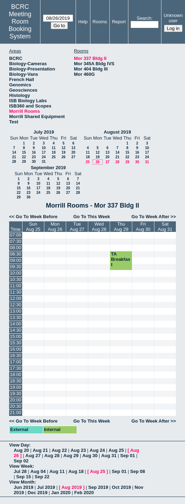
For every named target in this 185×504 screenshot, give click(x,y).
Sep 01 (127, 455)
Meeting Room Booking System (20, 25)
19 (63, 152)
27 (73, 157)
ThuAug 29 (121, 226)
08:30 (15, 254)
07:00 (15, 235)
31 (44, 162)
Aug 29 (70, 455)
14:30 (15, 330)
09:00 (15, 260)
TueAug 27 (77, 226)
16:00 (15, 349)
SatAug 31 (165, 226)
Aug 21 (40, 450)
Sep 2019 (98, 487)
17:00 (15, 361)
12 (63, 148)
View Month (21, 482)
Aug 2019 (72, 487)
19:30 (15, 393)
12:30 (15, 304)
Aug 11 (56, 471)
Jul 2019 (46, 487)
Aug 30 (89, 455)
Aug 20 (21, 450)
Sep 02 (21, 460)
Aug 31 (108, 455)
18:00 (15, 374)
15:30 (15, 342)
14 (14, 152)
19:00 (15, 387)
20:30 (15, 406)
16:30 (15, 355)
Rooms (99, 21)
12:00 (15, 298)
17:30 (15, 368)
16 (34, 152)
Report (119, 21)
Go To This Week (91, 216)
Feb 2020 (84, 492)
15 (24, 152)
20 (73, 152)
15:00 (15, 336)
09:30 (15, 266)
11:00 (15, 285)
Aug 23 (78, 450)
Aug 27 (32, 455)
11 (54, 148)
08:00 (15, 247)
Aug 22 (59, 450)
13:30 (15, 317)
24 (44, 157)
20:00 (15, 399)
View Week (21, 466)
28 (14, 162)
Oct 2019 (121, 487)
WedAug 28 (99, 226)
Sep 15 (23, 476)
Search (144, 18)
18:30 (15, 380)
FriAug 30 (143, 226)
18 (54, 152)
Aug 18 (75, 471)
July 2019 (43, 132)
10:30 (15, 279)
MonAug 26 (55, 226)
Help (83, 21)
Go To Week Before (37, 216)
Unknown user (173, 18)
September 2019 (48, 167)
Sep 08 (137, 471)
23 (34, 157)
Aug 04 (37, 471)
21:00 (15, 412)
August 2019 (117, 132)
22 (24, 157)
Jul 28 (20, 471)
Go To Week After (150, 216)
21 (14, 157)
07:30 (15, 241)
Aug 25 (116, 450)
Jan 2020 (61, 492)
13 (73, 148)
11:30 (15, 292)
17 (44, 152)
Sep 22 (42, 476)
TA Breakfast (120, 259)
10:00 (15, 273)
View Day (19, 445)
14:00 (15, 323)
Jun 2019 (23, 487)
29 (24, 162)
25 (54, 157)
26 (63, 157)
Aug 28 (51, 455)
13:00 (15, 311)
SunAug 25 (33, 226)
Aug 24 (97, 450)
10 (44, 148)
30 (34, 162)
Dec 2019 (37, 492)
